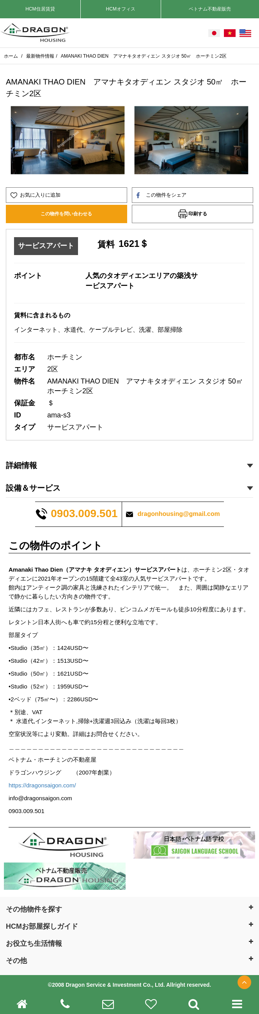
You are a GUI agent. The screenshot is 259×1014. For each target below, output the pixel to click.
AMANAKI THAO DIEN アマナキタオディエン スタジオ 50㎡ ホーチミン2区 (144, 56)
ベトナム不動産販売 (210, 9)
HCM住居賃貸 (40, 9)
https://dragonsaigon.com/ (42, 785)
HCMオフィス (120, 9)
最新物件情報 (40, 56)
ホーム (11, 56)
